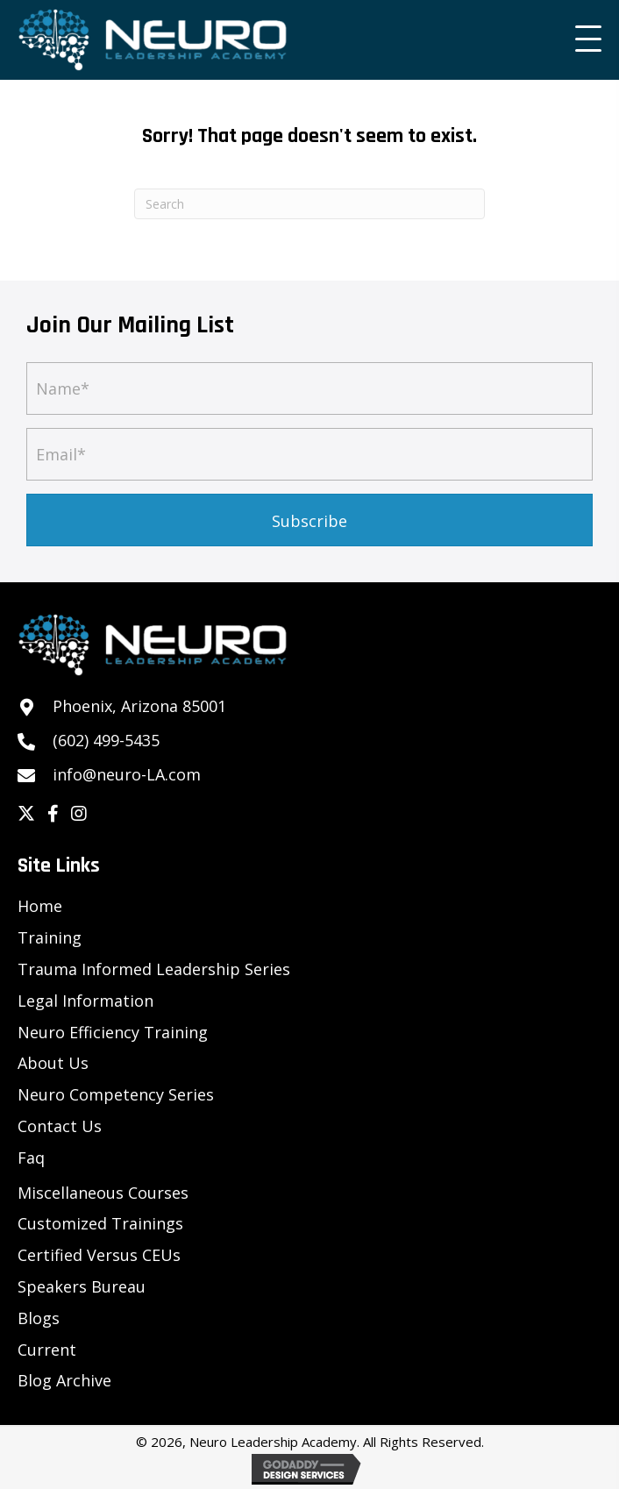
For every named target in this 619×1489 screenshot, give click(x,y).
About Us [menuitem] (53, 1062)
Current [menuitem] (47, 1349)
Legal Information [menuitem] (85, 1000)
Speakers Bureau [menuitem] (82, 1286)
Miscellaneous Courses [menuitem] (103, 1192)
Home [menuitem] (40, 905)
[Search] (309, 204)
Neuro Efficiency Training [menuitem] (113, 1032)
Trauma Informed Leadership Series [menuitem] (154, 969)
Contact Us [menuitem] (60, 1125)
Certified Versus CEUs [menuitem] (99, 1254)
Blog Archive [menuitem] (64, 1380)
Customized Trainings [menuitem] (100, 1223)
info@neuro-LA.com (127, 774)
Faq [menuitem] (31, 1157)
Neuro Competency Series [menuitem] (116, 1094)
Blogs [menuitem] (39, 1318)
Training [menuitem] (50, 937)
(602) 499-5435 (106, 740)
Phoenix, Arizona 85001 (139, 705)
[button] (584, 39)
